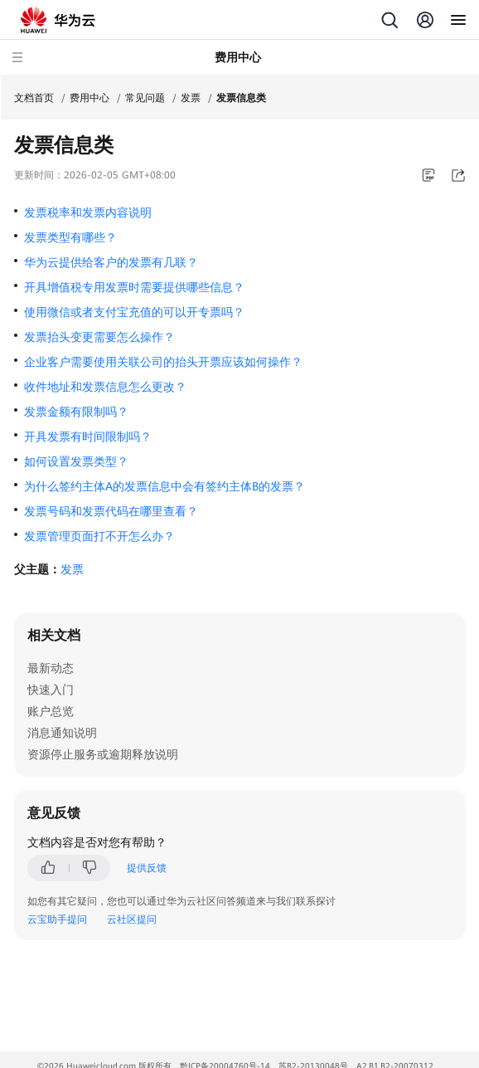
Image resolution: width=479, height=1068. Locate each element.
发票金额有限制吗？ (76, 411)
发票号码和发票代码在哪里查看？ (111, 511)
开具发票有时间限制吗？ (88, 436)
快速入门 (50, 689)
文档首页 (34, 98)
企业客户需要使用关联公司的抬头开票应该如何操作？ (163, 361)
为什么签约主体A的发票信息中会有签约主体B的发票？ (164, 486)
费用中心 (89, 98)
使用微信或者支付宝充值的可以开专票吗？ (134, 312)
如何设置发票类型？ (76, 461)
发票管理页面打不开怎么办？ (99, 536)
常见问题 (145, 98)
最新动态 (50, 668)
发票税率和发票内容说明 (88, 212)
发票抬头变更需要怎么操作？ (99, 337)
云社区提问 (132, 919)
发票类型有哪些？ (70, 237)
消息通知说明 (62, 732)
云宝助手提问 (57, 919)
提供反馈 (147, 868)
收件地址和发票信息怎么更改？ (105, 386)
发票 (191, 98)
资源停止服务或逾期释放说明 (102, 754)
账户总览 (50, 711)
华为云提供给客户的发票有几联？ (111, 262)
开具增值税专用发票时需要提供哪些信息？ (134, 287)
